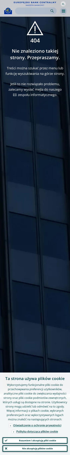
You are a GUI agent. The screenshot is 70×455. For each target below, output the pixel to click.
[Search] (33, 11)
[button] (63, 3)
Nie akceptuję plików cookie (37, 448)
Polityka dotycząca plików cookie (37, 431)
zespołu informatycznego (37, 94)
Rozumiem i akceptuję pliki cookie (37, 440)
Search (52, 11)
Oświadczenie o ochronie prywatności (37, 425)
